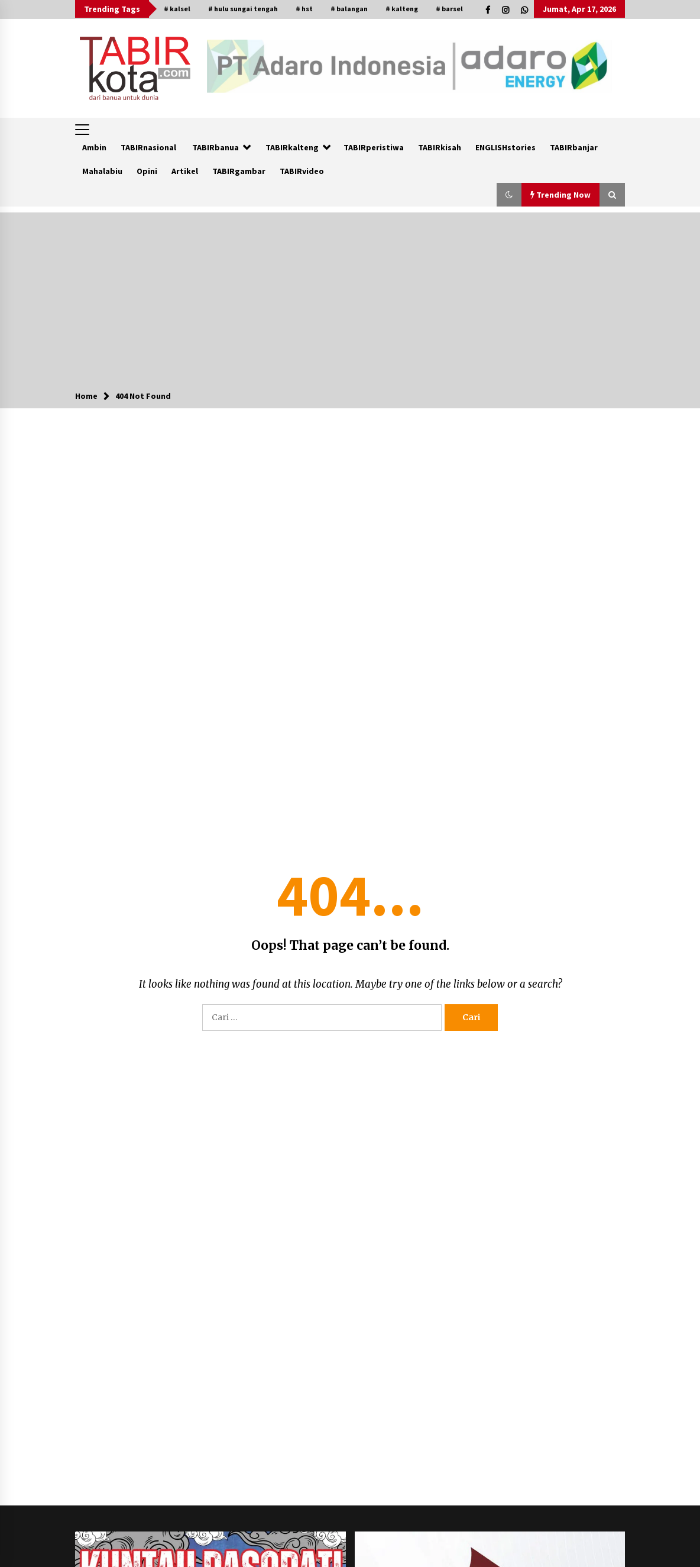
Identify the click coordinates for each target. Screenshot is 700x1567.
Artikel (184, 171)
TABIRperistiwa (373, 147)
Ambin (94, 147)
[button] (509, 195)
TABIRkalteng (292, 147)
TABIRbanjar (574, 147)
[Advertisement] (350, 295)
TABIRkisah (439, 147)
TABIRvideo (302, 171)
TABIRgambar (238, 171)
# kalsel (177, 8)
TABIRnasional (148, 147)
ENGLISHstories (505, 147)
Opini (147, 171)
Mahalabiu (102, 171)
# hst (304, 8)
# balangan (349, 8)
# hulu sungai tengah (243, 8)
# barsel (449, 8)
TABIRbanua (215, 147)
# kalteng (401, 8)
